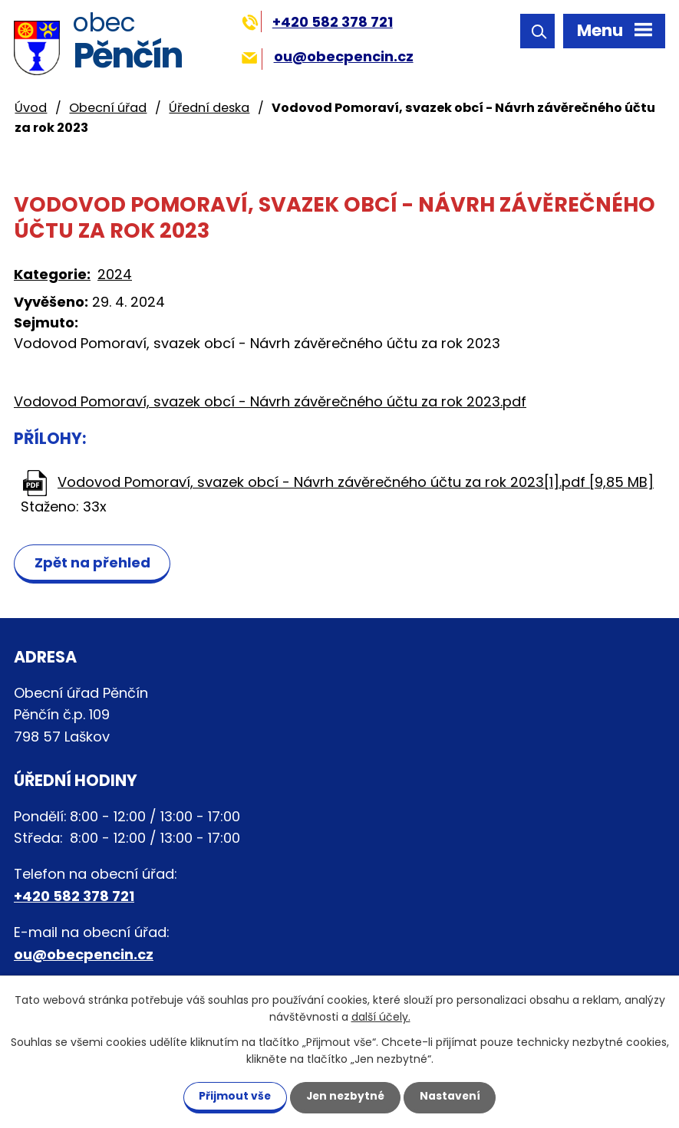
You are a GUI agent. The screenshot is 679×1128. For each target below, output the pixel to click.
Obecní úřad (108, 108)
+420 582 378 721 (317, 21)
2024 (114, 274)
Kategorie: (52, 274)
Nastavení (453, 1095)
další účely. (380, 1016)
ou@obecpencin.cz (327, 56)
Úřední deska (209, 108)
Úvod (31, 108)
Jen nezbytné (345, 1095)
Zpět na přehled (93, 562)
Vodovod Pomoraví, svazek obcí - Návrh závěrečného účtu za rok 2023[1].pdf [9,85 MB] (356, 482)
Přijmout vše (232, 1095)
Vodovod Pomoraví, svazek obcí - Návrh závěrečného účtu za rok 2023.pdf (270, 401)
